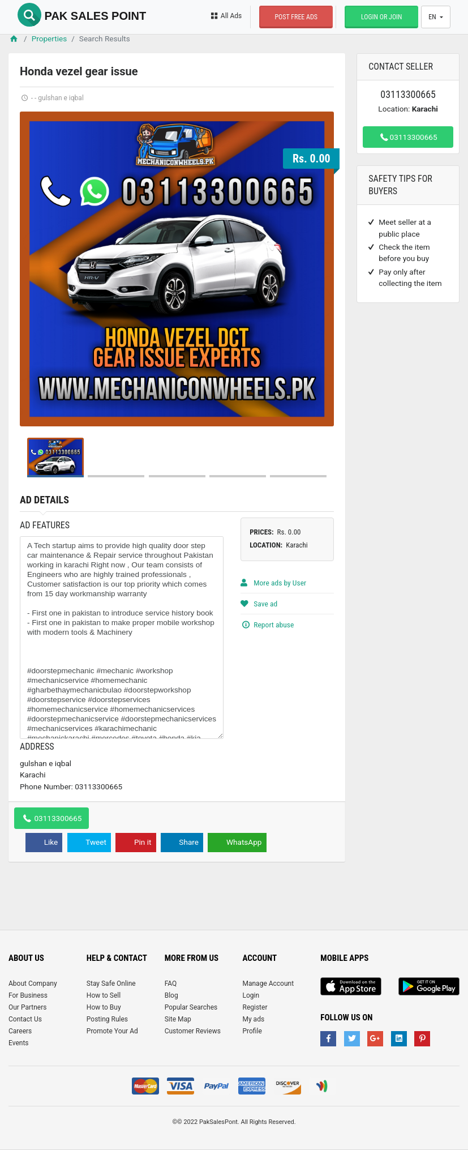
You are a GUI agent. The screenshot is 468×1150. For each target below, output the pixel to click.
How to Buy (104, 1007)
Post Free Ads (295, 17)
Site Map (178, 1019)
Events (18, 1043)
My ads (253, 1019)
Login (250, 995)
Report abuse (267, 624)
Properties (49, 38)
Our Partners (27, 1007)
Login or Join (381, 17)
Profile (251, 1031)
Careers (20, 1031)
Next (319, 269)
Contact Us (25, 1019)
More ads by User (273, 582)
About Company (32, 983)
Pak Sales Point (82, 16)
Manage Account (268, 983)
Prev (34, 269)
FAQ (171, 983)
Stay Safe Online (111, 983)
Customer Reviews (193, 1031)
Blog (171, 995)
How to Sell (104, 995)
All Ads (225, 16)
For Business (28, 995)
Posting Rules (107, 1019)
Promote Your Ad (112, 1031)
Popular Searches (191, 1007)
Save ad (259, 603)
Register (254, 1007)
